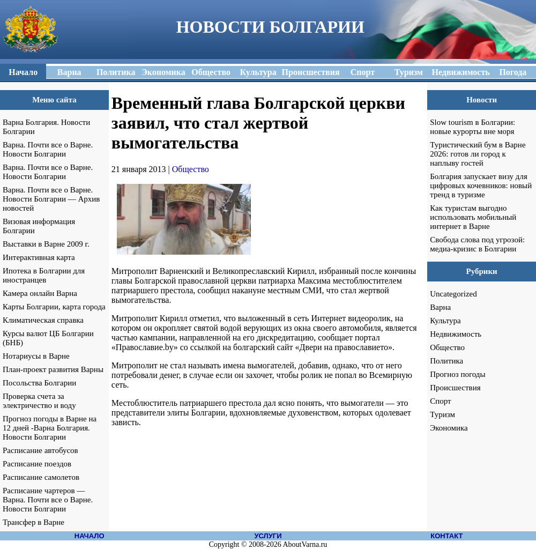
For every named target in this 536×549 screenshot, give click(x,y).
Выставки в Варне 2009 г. (46, 244)
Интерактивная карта (39, 257)
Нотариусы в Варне (36, 356)
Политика (446, 361)
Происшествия (455, 387)
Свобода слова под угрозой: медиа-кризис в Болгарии (477, 244)
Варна (440, 307)
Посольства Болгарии (39, 383)
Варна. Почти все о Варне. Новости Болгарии (48, 149)
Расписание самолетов (41, 477)
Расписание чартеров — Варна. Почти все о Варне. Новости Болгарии (48, 499)
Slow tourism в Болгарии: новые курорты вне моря (472, 127)
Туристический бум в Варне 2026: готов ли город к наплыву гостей (477, 153)
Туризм (442, 414)
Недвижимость (455, 334)
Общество (190, 169)
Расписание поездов (37, 463)
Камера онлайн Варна (40, 293)
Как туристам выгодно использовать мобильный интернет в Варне (473, 217)
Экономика (448, 428)
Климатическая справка (43, 320)
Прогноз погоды (457, 374)
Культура (445, 320)
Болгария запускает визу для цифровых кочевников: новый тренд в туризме (481, 185)
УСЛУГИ (267, 536)
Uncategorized (453, 294)
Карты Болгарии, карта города (54, 306)
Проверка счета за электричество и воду (39, 401)
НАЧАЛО (90, 536)
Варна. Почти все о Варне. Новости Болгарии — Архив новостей (51, 199)
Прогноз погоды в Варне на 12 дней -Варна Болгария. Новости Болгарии (49, 427)
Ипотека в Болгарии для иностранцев (44, 275)
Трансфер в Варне (33, 522)
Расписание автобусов (40, 450)
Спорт (440, 401)
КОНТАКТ (446, 536)
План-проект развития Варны (53, 369)
